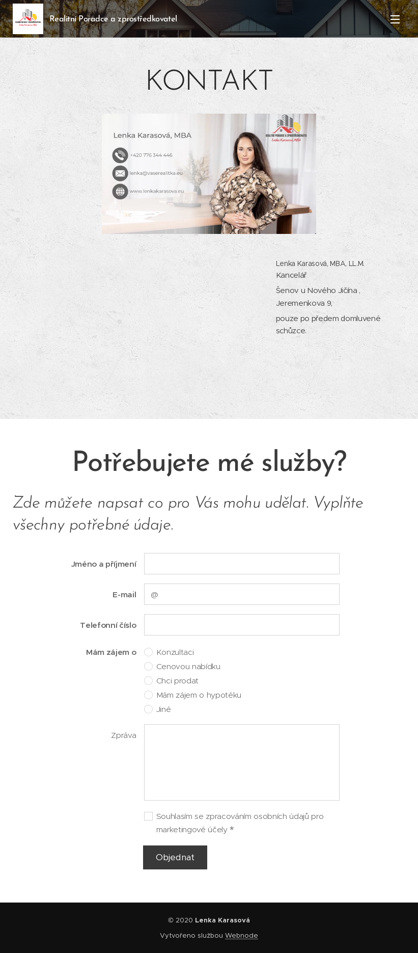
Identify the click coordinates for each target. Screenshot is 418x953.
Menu (395, 19)
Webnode (241, 935)
